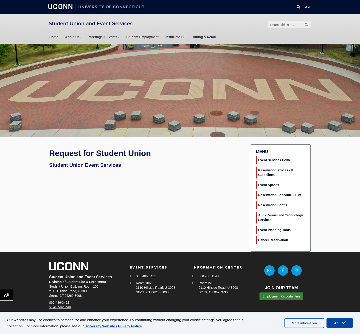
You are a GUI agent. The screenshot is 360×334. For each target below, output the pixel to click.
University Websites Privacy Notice (113, 326)
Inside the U (176, 37)
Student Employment (143, 37)
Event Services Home (274, 160)
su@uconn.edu (60, 307)
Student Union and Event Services (90, 23)
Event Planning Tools (274, 230)
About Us (73, 37)
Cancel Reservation (273, 240)
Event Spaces (268, 185)
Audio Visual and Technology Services (280, 217)
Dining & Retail (204, 37)
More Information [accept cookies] (304, 323)
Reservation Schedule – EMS (280, 195)
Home (53, 37)
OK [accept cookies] (340, 323)
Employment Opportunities (281, 296)
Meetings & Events (104, 37)
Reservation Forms (272, 205)
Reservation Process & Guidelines (275, 172)
